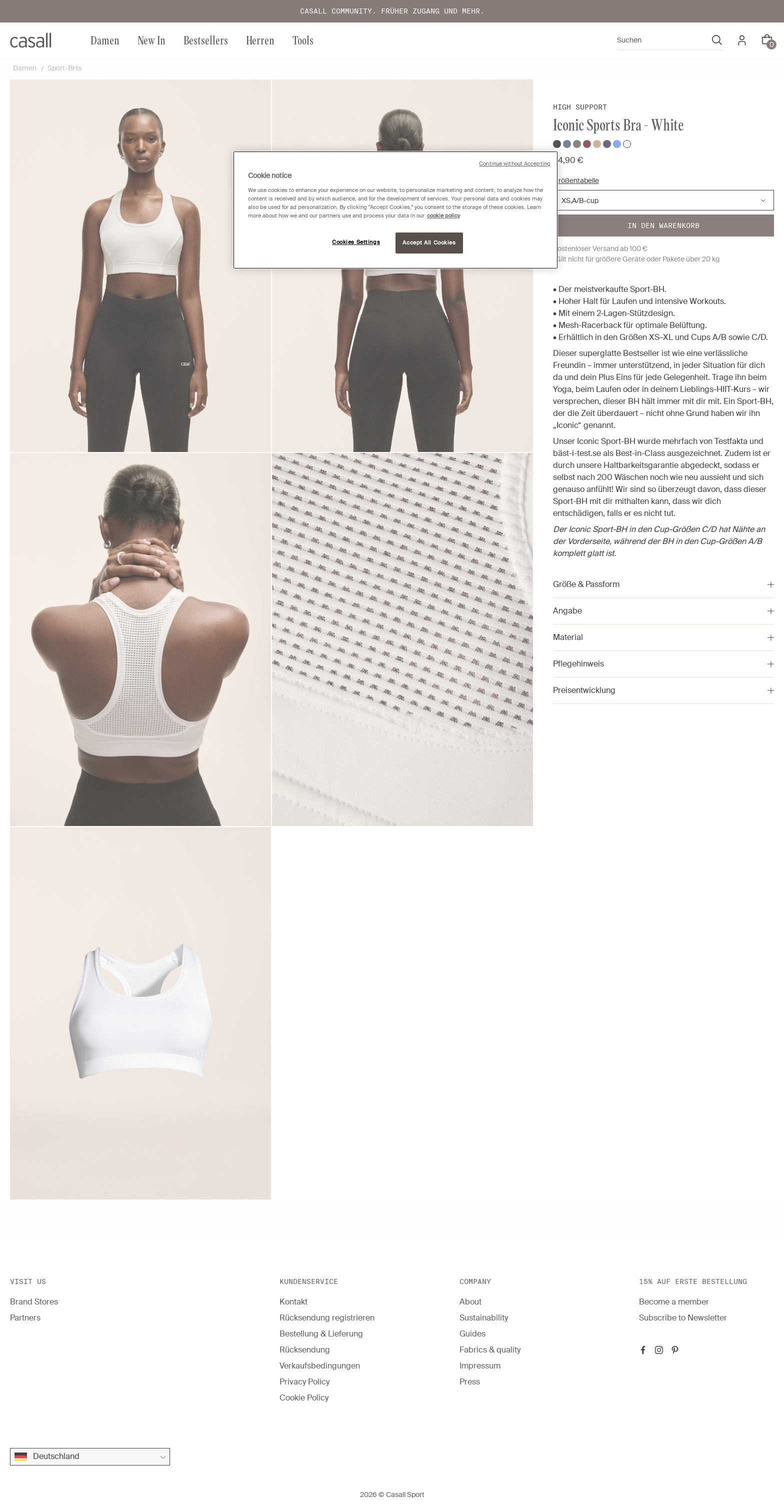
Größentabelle (576, 180)
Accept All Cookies (429, 242)
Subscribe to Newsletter (683, 1317)
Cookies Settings (356, 242)
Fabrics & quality (490, 1349)
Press (470, 1381)
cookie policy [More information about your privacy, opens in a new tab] (443, 216)
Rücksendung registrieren (327, 1317)
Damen (105, 40)
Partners (25, 1317)
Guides (473, 1333)
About (471, 1301)
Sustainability (484, 1317)
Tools (303, 40)
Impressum (480, 1365)
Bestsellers (206, 40)
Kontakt (294, 1301)
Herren (260, 40)
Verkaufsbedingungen (320, 1365)
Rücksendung (305, 1349)
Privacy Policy (305, 1381)
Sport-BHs (65, 68)
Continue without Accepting (514, 163)
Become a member (674, 1301)
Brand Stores (34, 1301)
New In (152, 40)
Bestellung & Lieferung (321, 1333)
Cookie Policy (304, 1397)
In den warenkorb (664, 226)
